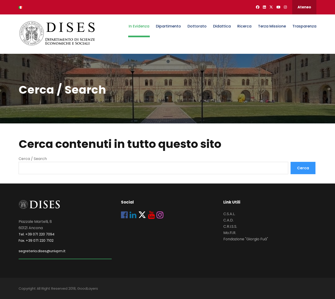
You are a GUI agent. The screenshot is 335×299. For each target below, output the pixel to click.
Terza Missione (272, 26)
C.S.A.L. (229, 214)
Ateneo (304, 7)
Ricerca (244, 26)
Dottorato (197, 26)
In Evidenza (139, 26)
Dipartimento (168, 26)
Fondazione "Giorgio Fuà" (245, 239)
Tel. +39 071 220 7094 (36, 234)
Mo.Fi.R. (229, 232)
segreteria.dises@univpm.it (42, 250)
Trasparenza (304, 26)
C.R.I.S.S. (230, 226)
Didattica (222, 26)
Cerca (303, 168)
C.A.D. (228, 220)
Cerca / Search (33, 158)
